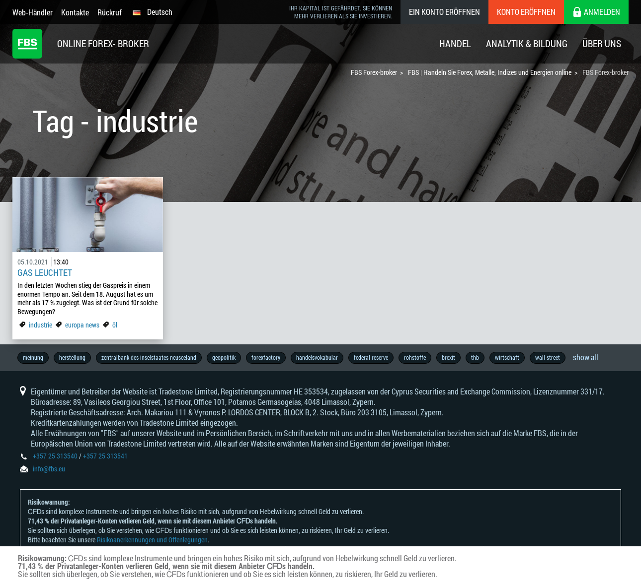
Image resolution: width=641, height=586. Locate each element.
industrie (40, 324)
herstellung (72, 357)
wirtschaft (507, 357)
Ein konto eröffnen (444, 11)
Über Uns (601, 43)
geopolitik (224, 357)
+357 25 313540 (55, 455)
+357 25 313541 (105, 455)
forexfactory (265, 357)
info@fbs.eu (49, 468)
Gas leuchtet (44, 272)
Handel (455, 43)
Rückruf (109, 12)
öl (114, 324)
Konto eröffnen (526, 11)
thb (475, 357)
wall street (547, 357)
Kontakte (75, 12)
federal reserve (371, 357)
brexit (448, 357)
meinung (33, 357)
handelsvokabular (317, 357)
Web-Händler (32, 12)
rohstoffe (415, 357)
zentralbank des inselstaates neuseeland (148, 357)
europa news (82, 324)
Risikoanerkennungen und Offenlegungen (152, 539)
